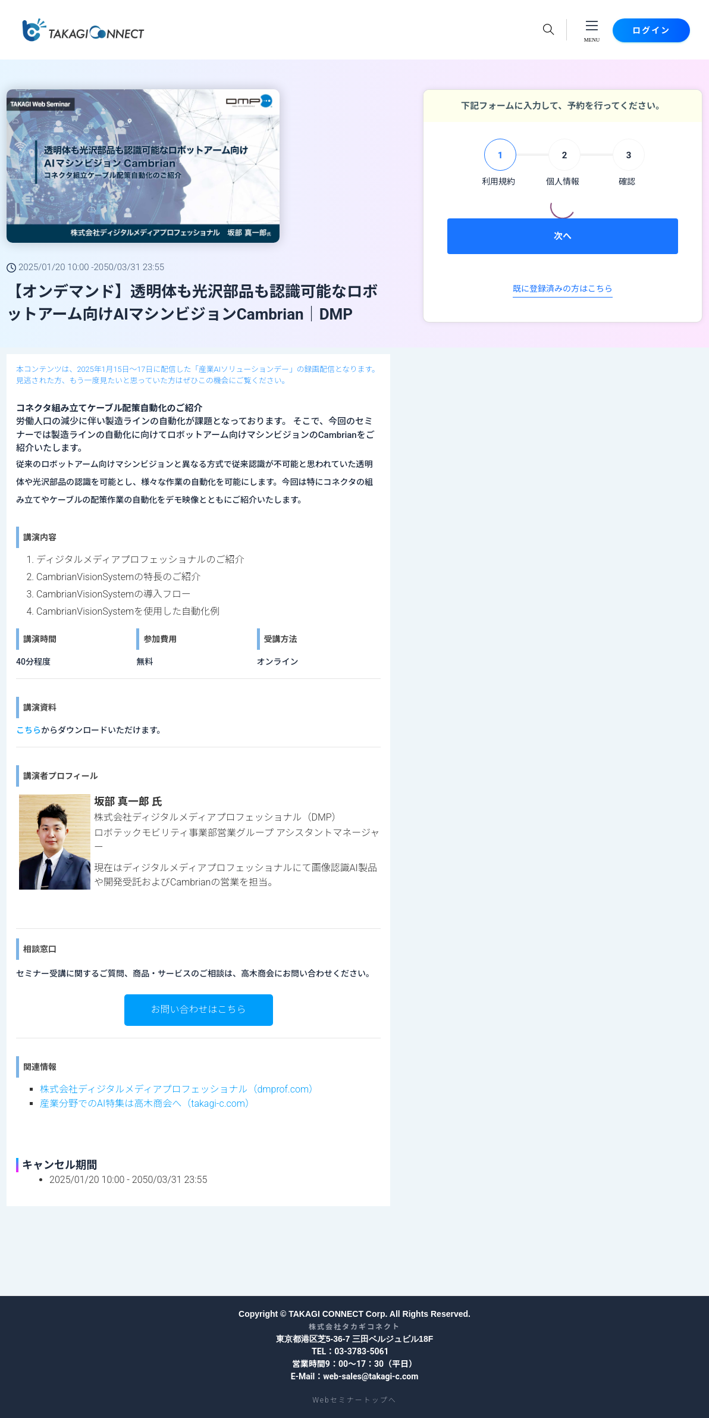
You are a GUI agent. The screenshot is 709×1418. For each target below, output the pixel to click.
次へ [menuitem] (563, 236)
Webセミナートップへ (354, 1400)
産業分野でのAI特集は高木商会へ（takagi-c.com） (147, 1103)
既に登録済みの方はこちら (563, 288)
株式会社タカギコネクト (354, 1327)
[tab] (498, 164)
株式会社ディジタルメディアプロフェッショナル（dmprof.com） (179, 1089)
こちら (28, 730)
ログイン (651, 30)
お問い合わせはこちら (198, 1009)
